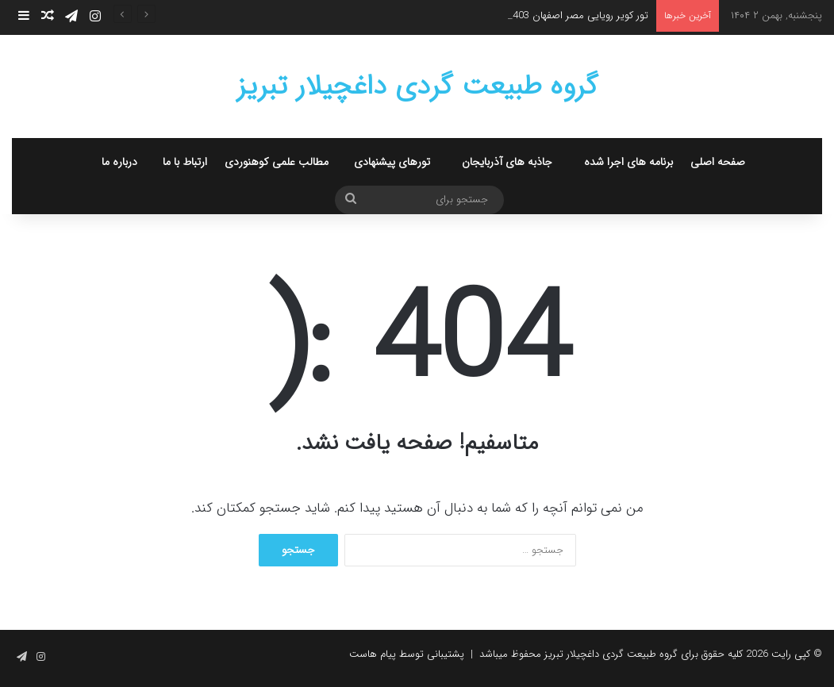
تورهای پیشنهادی (392, 162)
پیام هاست (372, 654)
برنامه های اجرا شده (628, 162)
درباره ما (119, 162)
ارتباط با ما (185, 162)
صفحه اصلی (717, 162)
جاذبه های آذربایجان (507, 162)
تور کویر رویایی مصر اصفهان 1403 (577, 15)
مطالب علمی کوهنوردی (277, 162)
